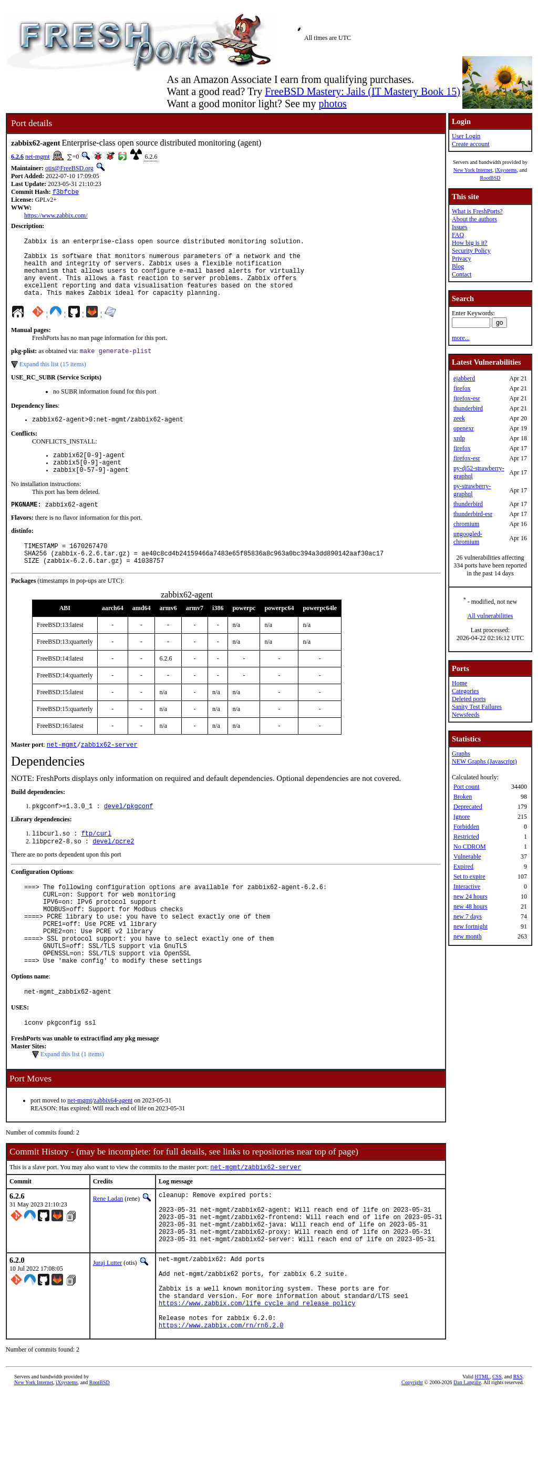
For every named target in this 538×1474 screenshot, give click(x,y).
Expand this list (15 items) (52, 379)
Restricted (466, 836)
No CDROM (469, 846)
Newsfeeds (466, 714)
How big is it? (470, 242)
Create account (471, 144)
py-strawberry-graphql (472, 490)
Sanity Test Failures (477, 706)
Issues (459, 227)
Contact (461, 274)
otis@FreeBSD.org (69, 168)
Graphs (461, 753)
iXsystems (506, 170)
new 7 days (467, 916)
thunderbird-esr (472, 514)
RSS (518, 1456)
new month (467, 936)
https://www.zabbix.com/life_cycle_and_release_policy (257, 1378)
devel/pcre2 (113, 872)
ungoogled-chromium (467, 537)
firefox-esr (466, 398)
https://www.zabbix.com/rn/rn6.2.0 (221, 1404)
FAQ (458, 235)
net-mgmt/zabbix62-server (255, 1219)
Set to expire (469, 876)
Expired (463, 866)
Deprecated (467, 806)
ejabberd (464, 378)
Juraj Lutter (107, 1327)
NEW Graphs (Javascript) (484, 761)
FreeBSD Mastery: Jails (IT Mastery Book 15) (362, 91)
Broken (462, 796)
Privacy (461, 258)
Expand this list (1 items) (72, 1106)
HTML (482, 1456)
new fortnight (470, 926)
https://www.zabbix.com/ (56, 216)
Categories (465, 691)
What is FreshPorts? (477, 211)
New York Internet (472, 170)
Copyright (412, 1462)
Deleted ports (468, 699)
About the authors (474, 219)
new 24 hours (470, 896)
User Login (466, 136)
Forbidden (466, 826)
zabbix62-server (109, 772)
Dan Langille (467, 1462)
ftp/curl (96, 863)
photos (332, 103)
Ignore (461, 816)
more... (461, 338)
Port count (466, 786)
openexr (463, 428)
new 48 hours (470, 906)
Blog (458, 266)
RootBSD (490, 178)
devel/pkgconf (128, 835)
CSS (497, 1456)
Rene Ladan (108, 1251)
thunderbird (468, 408)
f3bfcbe (66, 192)
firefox (462, 388)
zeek (459, 418)
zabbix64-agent (113, 1152)
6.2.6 (17, 156)
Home (459, 683)
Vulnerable (467, 856)
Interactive (466, 886)
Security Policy (471, 250)
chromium (466, 524)
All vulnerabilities (490, 616)
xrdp (459, 438)
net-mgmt (37, 156)
